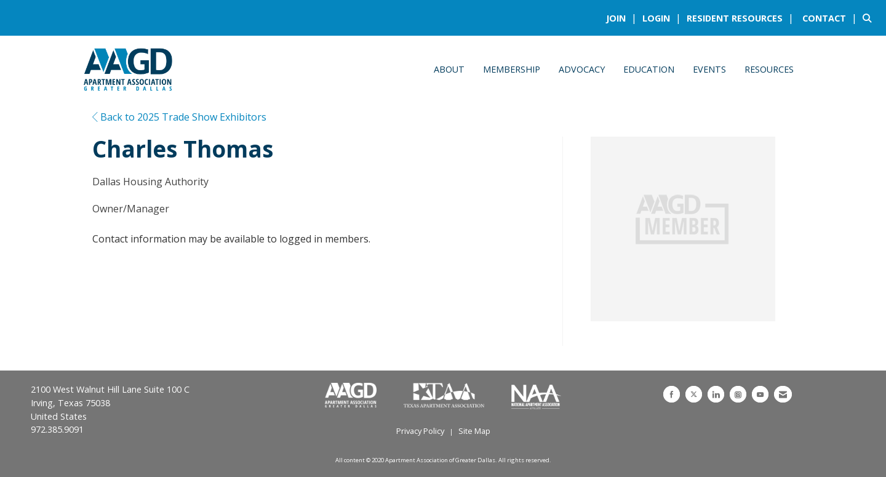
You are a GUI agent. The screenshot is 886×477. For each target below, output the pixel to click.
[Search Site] (870, 18)
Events (709, 69)
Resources (769, 69)
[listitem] (623, 18)
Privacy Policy (420, 430)
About (449, 69)
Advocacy (582, 69)
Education (648, 69)
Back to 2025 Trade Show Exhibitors (179, 117)
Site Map (474, 430)
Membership (511, 69)
